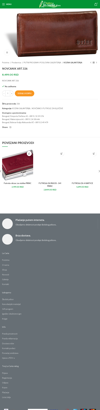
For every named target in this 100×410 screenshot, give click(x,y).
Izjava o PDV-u (8, 358)
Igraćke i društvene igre (11, 314)
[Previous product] (90, 62)
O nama (5, 265)
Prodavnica (17, 62)
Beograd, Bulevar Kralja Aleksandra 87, (18, 122)
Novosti (5, 274)
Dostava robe (8, 343)
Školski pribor (8, 299)
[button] (29, 153)
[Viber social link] (10, 127)
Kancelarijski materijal (11, 304)
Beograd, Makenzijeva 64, (13, 119)
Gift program (7, 309)
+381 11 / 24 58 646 (32, 119)
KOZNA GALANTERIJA (73, 62)
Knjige (4, 318)
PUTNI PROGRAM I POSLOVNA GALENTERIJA (42, 62)
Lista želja (6, 397)
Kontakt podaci (8, 348)
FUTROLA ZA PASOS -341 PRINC (50, 184)
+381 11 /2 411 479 (41, 122)
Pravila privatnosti (9, 333)
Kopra (4, 387)
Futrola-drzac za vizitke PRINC (17, 183)
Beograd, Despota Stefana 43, (15, 116)
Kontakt (5, 284)
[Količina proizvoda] (8, 93)
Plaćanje (5, 392)
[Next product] (96, 62)
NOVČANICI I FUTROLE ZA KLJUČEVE (47, 108)
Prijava (5, 373)
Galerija (5, 279)
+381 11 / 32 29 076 (36, 116)
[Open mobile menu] (7, 4)
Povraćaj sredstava (10, 353)
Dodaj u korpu (24, 93)
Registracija (7, 378)
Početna (6, 62)
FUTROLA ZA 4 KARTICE (82, 183)
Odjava (5, 382)
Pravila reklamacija (10, 338)
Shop (4, 270)
